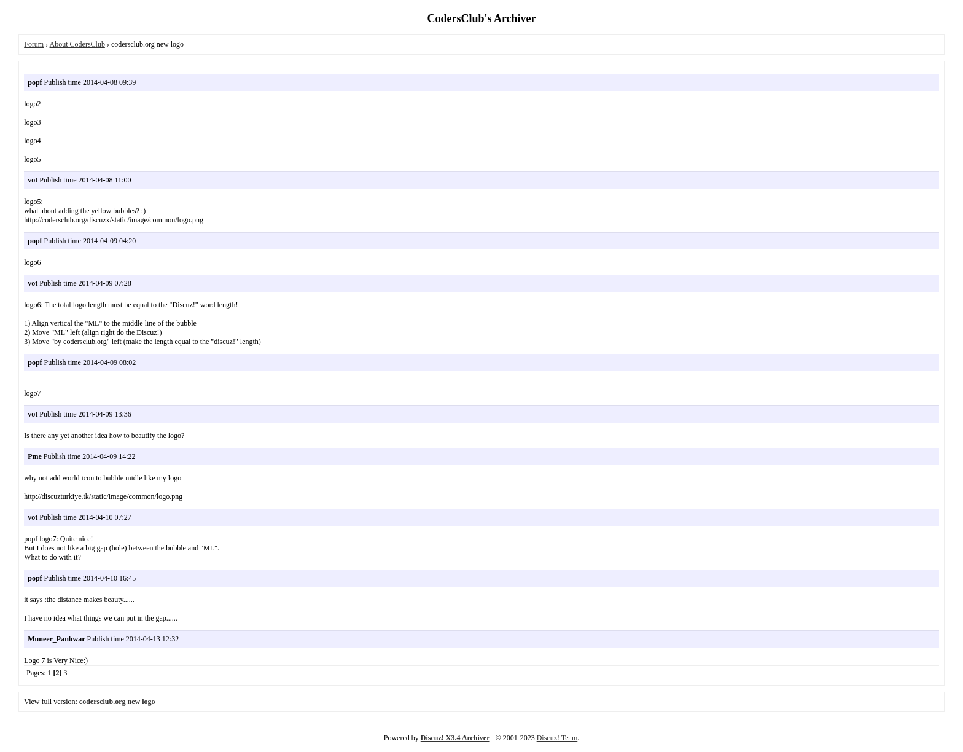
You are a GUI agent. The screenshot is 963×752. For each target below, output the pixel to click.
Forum (34, 44)
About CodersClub (77, 44)
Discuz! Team (557, 738)
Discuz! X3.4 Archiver (455, 738)
